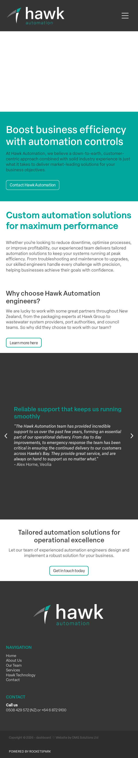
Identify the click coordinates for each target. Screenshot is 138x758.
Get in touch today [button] (69, 570)
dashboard (43, 737)
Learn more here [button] (24, 342)
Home (11, 655)
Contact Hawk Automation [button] (33, 185)
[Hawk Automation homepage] (63, 15)
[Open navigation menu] (125, 16)
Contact (13, 679)
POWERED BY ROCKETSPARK (30, 751)
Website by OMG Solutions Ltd (77, 737)
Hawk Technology (20, 674)
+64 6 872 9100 (53, 709)
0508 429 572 (17, 709)
